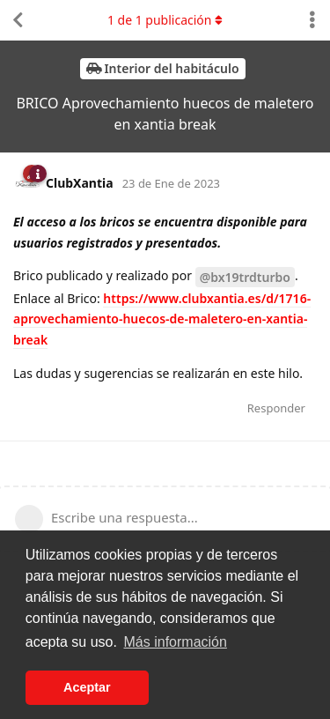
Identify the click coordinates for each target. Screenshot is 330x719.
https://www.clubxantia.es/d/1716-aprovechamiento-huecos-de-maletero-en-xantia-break (162, 319)
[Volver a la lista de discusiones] (17, 20)
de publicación (165, 19)
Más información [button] (175, 641)
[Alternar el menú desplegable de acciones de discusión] (312, 20)
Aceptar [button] (87, 687)
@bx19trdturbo (245, 277)
